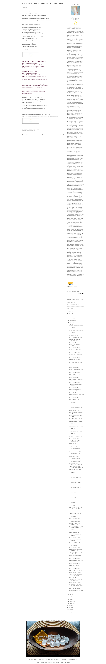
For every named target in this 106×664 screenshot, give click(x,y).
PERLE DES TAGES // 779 (74, 494)
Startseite (44, 134)
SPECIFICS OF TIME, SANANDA (76, 570)
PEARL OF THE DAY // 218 (75, 377)
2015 (70, 311)
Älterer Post (62, 134)
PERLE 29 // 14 (72, 484)
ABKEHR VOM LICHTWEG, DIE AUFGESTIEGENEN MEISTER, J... (76, 509)
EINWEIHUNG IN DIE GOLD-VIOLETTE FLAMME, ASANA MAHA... (76, 585)
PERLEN (69, 300)
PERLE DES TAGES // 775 (74, 558)
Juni (71, 594)
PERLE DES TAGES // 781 (74, 450)
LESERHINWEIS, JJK (73, 335)
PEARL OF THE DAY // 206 (75, 547)
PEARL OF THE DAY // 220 (75, 357)
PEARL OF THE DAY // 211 (75, 479)
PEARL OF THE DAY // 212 (75, 455)
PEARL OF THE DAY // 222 (75, 334)
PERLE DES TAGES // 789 (74, 329)
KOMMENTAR (70, 302)
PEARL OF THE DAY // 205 (75, 563)
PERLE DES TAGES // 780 (74, 474)
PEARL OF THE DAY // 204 (75, 572)
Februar (71, 601)
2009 (70, 612)
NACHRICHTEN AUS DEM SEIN (30, 130)
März (71, 599)
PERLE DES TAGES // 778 (74, 511)
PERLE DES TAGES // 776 (74, 542)
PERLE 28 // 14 (72, 577)
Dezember (72, 315)
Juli (70, 324)
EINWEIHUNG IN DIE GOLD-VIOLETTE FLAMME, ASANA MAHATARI (42, 4)
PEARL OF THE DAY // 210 (75, 489)
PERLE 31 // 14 (72, 342)
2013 (70, 605)
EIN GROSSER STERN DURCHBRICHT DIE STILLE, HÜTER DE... (76, 401)
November (72, 316)
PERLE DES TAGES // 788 (74, 352)
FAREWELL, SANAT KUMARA (75, 436)
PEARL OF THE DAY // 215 (75, 410)
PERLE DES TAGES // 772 (74, 588)
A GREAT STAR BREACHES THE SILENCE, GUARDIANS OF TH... (76, 407)
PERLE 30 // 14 (72, 392)
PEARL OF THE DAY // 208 (75, 518)
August (71, 322)
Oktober (71, 318)
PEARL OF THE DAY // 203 (75, 582)
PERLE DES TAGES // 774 (74, 568)
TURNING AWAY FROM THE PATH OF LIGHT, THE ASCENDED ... (75, 515)
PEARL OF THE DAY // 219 (75, 367)
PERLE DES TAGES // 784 (74, 404)
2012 (70, 607)
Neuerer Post (25, 134)
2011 (70, 609)
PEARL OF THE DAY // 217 (75, 387)
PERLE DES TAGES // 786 (74, 372)
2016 (70, 309)
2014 (70, 313)
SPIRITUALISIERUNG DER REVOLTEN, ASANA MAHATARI (75, 471)
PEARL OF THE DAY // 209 (75, 499)
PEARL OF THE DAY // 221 (75, 347)
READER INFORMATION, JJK (75, 337)
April (71, 597)
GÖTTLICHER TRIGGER (72, 304)
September (72, 320)
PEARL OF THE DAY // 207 (75, 537)
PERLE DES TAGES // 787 (74, 365)
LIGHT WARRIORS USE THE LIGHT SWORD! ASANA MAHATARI (75, 534)
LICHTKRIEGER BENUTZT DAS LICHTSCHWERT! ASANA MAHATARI (76, 528)
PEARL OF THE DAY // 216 (75, 397)
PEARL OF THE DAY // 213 (75, 438)
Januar (71, 603)
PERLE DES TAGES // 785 (74, 382)
